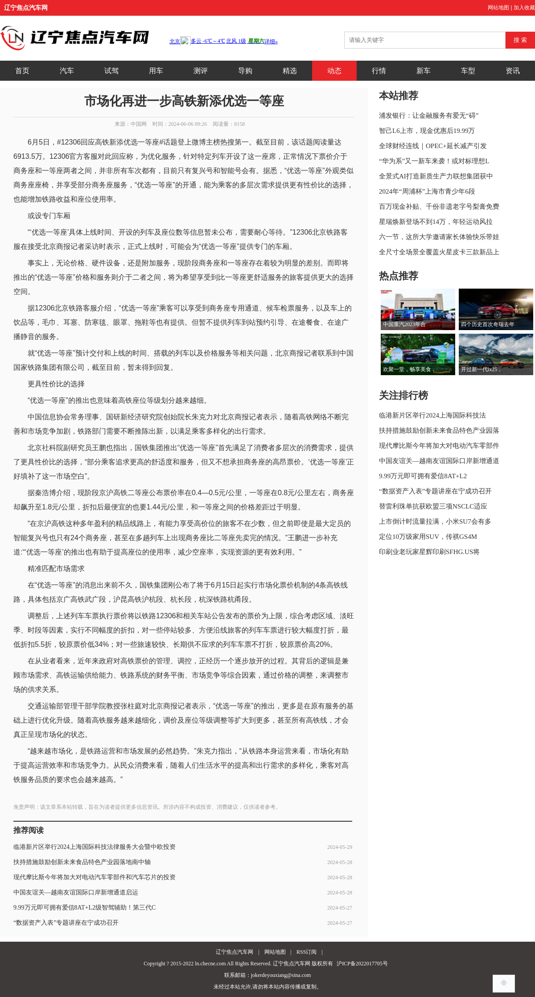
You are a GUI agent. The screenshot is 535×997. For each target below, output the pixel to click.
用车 (156, 70)
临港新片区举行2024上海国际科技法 (432, 415)
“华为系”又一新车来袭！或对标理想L (434, 161)
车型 (468, 70)
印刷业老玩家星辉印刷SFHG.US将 (429, 551)
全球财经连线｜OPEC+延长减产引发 (433, 145)
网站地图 (498, 7)
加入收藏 (524, 7)
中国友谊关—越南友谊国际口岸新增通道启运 (75, 892)
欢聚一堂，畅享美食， (409, 369)
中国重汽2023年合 (404, 324)
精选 (290, 70)
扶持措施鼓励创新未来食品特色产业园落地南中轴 (82, 862)
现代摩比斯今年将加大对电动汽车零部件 (439, 445)
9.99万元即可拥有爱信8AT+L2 (423, 476)
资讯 (513, 70)
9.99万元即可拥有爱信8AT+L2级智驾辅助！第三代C (84, 907)
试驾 (111, 70)
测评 (200, 70)
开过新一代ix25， (481, 369)
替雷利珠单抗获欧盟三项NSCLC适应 (433, 506)
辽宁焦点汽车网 (26, 7)
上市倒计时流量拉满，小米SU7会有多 (435, 521)
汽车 (67, 70)
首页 (22, 70)
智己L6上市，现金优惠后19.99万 (427, 130)
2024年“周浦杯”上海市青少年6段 (427, 191)
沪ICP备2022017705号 (362, 963)
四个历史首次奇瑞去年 (487, 324)
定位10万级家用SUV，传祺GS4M (428, 536)
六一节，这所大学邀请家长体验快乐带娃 (439, 236)
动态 (334, 70)
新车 (423, 70)
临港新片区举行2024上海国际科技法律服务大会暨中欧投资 (94, 847)
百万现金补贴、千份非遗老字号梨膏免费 (439, 206)
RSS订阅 (306, 952)
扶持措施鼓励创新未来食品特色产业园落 (439, 430)
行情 (379, 70)
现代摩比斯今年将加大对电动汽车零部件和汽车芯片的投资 (94, 877)
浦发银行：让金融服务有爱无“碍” (428, 115)
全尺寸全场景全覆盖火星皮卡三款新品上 (439, 252)
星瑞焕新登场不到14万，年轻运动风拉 (436, 221)
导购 (245, 70)
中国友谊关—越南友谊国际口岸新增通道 (439, 460)
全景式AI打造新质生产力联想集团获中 (436, 176)
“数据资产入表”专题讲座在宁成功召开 (66, 922)
